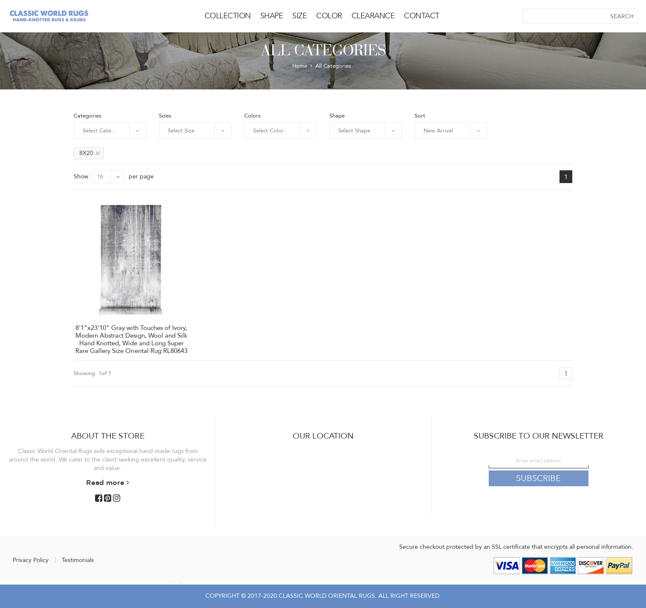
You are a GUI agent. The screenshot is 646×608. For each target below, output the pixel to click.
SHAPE (271, 16)
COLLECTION (228, 16)
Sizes (165, 115)
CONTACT (421, 16)
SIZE (299, 16)
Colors (252, 115)
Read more (107, 482)
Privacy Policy (31, 560)
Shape (337, 115)
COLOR (329, 16)
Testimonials (78, 560)
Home (299, 66)
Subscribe (538, 478)
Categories (87, 115)
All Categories (333, 66)
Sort (420, 115)
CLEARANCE (373, 16)
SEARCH (622, 16)
